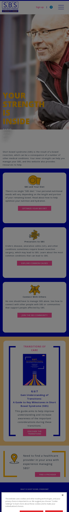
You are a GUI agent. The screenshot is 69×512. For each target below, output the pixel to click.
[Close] (63, 500)
